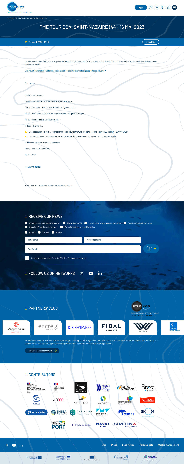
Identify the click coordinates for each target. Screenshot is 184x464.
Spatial (59, 232)
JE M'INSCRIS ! (34, 167)
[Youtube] (90, 273)
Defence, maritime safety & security (44, 223)
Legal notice (128, 444)
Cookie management (168, 444)
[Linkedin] (99, 273)
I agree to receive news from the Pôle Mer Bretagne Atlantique (58, 258)
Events (32, 232)
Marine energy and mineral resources (105, 223)
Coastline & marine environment (43, 227)
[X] (81, 273)
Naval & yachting (74, 223)
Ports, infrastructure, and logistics (80, 227)
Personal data (146, 444)
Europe (45, 232)
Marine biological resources (140, 223)
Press (114, 444)
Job (104, 444)
